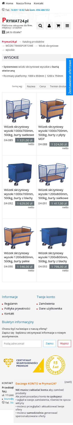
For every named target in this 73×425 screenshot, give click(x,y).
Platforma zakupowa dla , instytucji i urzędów (17, 26)
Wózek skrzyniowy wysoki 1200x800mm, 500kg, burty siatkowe (53, 194)
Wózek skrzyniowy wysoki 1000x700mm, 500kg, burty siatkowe (19, 131)
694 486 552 (42, 10)
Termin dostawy (59, 86)
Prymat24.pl (9, 41)
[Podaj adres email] (21, 343)
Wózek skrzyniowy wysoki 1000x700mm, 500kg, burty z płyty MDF (53, 133)
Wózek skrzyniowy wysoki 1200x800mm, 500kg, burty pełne (19, 257)
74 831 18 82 (18, 10)
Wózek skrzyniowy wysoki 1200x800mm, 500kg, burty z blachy (53, 257)
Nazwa (31, 86)
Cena (43, 86)
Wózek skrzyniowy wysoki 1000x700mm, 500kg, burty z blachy (19, 194)
